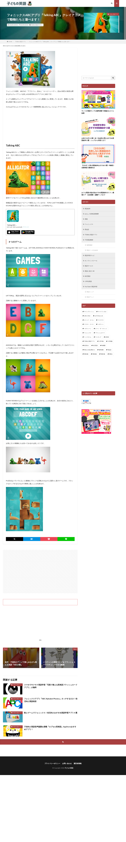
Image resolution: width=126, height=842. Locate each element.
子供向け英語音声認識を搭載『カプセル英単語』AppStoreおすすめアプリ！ (50, 728)
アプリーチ (26, 227)
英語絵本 (87, 208)
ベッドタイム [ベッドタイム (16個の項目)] (87, 335)
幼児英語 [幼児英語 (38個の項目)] (95, 344)
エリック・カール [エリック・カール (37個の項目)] (89, 318)
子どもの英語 (69, 768)
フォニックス (89, 224)
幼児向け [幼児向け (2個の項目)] (86, 344)
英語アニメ (90, 295)
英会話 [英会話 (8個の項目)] (109, 348)
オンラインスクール (91, 259)
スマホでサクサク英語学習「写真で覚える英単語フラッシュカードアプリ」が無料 (50, 686)
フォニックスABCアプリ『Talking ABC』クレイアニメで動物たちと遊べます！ (49, 41)
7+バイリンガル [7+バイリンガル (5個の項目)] (102, 310)
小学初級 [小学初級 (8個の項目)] (110, 339)
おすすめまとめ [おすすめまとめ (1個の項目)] (99, 314)
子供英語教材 (89, 239)
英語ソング (90, 290)
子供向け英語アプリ (36, 25)
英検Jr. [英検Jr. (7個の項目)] (111, 352)
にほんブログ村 (86, 401)
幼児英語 (87, 275)
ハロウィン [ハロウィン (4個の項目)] (101, 322)
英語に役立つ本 (89, 270)
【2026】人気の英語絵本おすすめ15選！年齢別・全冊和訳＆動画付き (98, 166)
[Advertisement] (40, 124)
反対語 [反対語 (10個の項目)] (107, 335)
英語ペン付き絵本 (92, 249)
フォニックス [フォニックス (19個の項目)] (87, 331)
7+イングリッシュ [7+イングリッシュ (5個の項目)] (89, 310)
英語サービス (89, 265)
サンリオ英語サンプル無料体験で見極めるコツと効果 (98, 112)
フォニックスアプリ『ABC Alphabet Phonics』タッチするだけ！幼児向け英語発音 (50, 700)
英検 (86, 219)
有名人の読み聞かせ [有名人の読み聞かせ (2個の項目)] (89, 348)
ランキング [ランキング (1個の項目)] (98, 335)
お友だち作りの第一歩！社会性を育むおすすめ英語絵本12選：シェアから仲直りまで (98, 139)
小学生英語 (88, 280)
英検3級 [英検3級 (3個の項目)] (86, 352)
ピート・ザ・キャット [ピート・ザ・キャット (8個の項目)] (101, 327)
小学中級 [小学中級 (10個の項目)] (101, 339)
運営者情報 (78, 763)
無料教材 (89, 244)
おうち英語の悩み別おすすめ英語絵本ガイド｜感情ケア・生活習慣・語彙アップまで (98, 194)
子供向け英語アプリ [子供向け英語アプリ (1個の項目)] (89, 339)
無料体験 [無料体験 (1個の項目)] (101, 348)
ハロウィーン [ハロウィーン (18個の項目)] (87, 327)
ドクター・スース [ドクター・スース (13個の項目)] (89, 322)
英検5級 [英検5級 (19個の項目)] (103, 352)
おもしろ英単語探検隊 (92, 214)
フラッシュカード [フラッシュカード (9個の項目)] (100, 331)
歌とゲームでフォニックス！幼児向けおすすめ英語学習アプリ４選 (50, 713)
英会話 (87, 229)
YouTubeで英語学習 (91, 285)
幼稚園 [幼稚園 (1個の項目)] (103, 344)
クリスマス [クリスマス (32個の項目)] (101, 318)
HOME (10, 41)
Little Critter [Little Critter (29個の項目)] (87, 314)
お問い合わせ (67, 763)
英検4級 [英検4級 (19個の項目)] (94, 352)
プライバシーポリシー (52, 763)
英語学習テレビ (89, 254)
